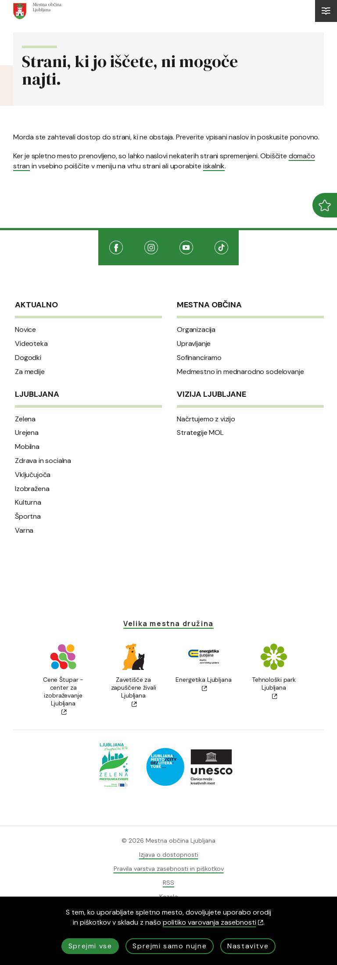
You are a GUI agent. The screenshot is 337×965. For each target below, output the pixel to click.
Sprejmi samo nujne (170, 946)
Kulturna (28, 502)
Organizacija (196, 329)
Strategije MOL (200, 432)
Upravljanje (194, 343)
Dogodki (28, 357)
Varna (24, 530)
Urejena (27, 432)
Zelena (25, 419)
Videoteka (31, 343)
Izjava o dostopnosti (168, 854)
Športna (28, 516)
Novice (25, 329)
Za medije (30, 371)
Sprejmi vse (90, 946)
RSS (168, 883)
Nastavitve (248, 946)
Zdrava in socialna (43, 460)
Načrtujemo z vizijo (206, 419)
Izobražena (32, 488)
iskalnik (214, 166)
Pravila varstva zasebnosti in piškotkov (169, 868)
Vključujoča (32, 474)
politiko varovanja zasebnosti (213, 922)
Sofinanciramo (199, 357)
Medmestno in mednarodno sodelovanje (240, 371)
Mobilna (27, 446)
